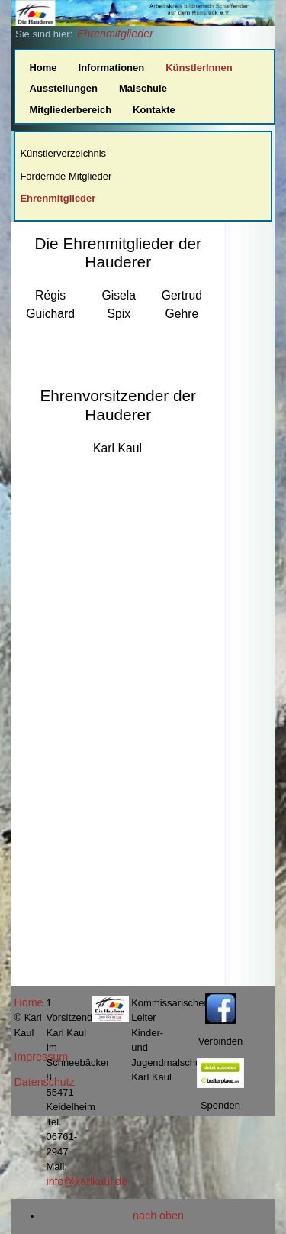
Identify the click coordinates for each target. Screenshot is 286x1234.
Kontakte (154, 109)
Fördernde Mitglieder (65, 176)
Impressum (41, 1057)
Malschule (143, 88)
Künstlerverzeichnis (63, 153)
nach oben (158, 1216)
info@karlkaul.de (86, 1181)
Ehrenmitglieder (115, 34)
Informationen (112, 67)
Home (42, 67)
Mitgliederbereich (70, 109)
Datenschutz (44, 1082)
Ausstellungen (63, 88)
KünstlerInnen (198, 67)
